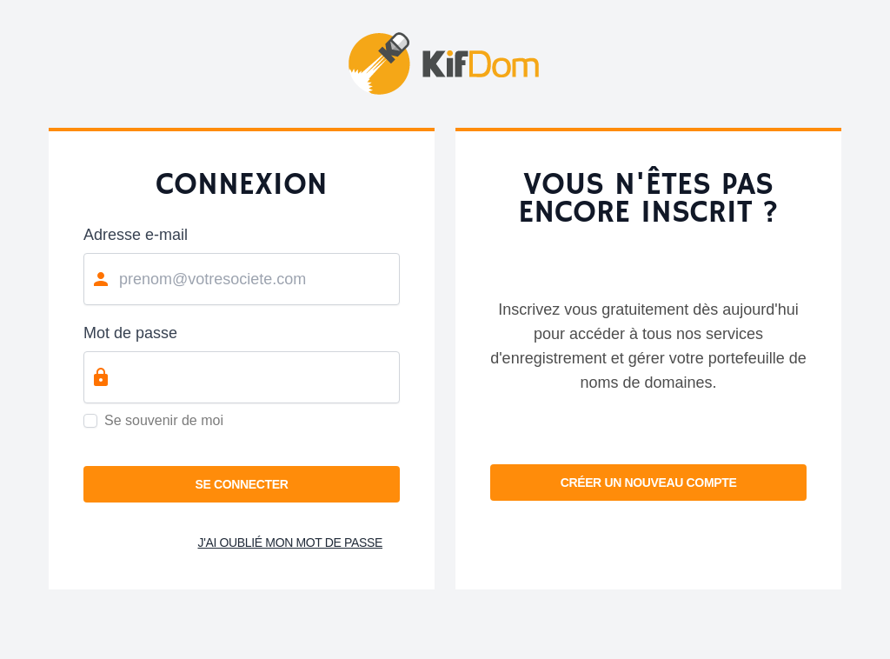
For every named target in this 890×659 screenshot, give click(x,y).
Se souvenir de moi (163, 420)
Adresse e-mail (135, 235)
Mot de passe (130, 333)
